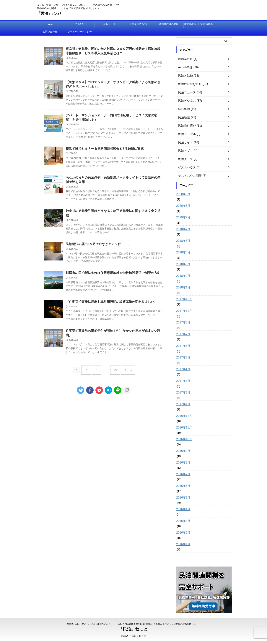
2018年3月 (182, 264)
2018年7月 (182, 229)
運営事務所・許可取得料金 (198, 24)
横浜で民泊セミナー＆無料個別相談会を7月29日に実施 (102, 151)
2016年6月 (182, 485)
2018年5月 (182, 240)
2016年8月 (182, 462)
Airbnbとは (109, 24)
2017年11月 (183, 310)
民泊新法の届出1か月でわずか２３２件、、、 (96, 243)
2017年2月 (182, 392)
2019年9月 (182, 217)
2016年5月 (182, 497)
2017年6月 (182, 345)
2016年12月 (183, 415)
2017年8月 (182, 322)
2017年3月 (182, 380)
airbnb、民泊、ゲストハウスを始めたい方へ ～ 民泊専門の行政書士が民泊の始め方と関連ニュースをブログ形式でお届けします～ (134, 623)
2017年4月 (182, 369)
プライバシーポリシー (80, 31)
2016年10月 (183, 439)
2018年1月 (182, 287)
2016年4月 (182, 509)
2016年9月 (182, 450)
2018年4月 (182, 252)
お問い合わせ (50, 31)
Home (50, 24)
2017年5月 (182, 357)
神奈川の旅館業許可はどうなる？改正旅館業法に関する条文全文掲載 (112, 214)
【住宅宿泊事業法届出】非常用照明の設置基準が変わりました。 (109, 302)
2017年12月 (183, 299)
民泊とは (79, 24)
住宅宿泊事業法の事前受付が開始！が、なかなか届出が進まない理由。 (113, 331)
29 (114, 364)
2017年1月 (182, 404)
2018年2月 (182, 275)
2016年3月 (182, 520)
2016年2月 (182, 532)
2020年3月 (182, 205)
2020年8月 (182, 194)
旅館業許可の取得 (168, 24)
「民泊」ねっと (50, 13)
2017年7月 (182, 334)
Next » (125, 364)
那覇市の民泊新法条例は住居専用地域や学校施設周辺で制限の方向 (110, 272)
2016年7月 (182, 474)
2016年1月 (182, 544)
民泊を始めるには (139, 24)
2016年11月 (183, 427)
